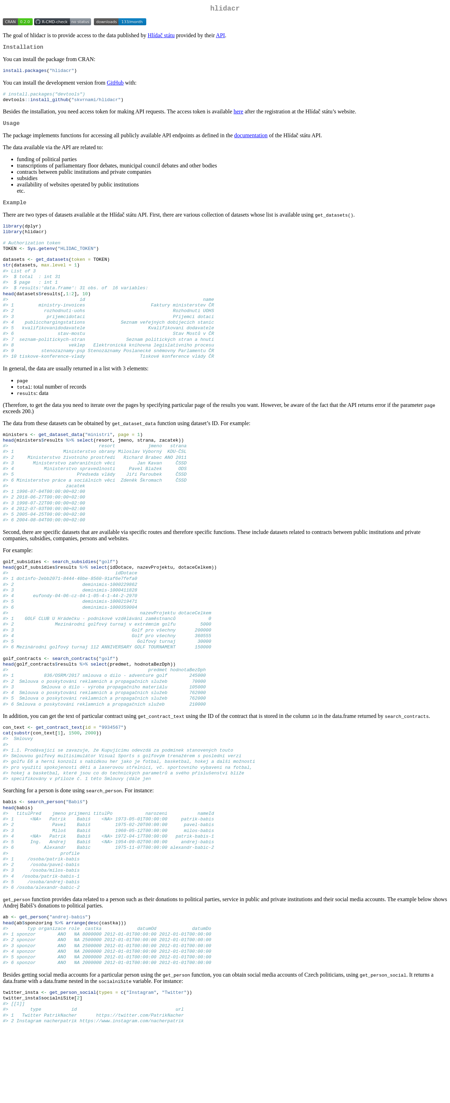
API (220, 37)
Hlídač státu (161, 37)
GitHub (115, 86)
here (238, 116)
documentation (251, 141)
